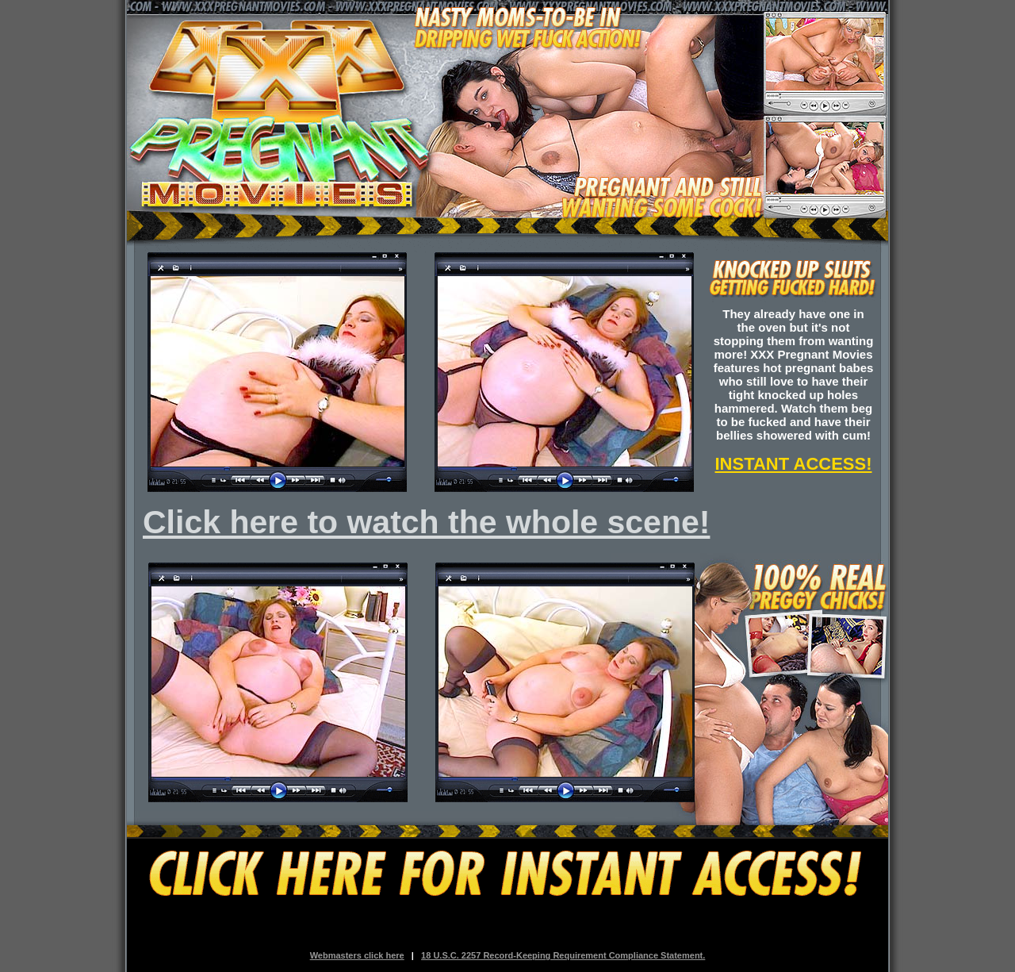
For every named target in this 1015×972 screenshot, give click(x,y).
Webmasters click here (357, 955)
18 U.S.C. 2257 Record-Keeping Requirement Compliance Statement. (563, 955)
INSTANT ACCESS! (793, 464)
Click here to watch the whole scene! (426, 522)
